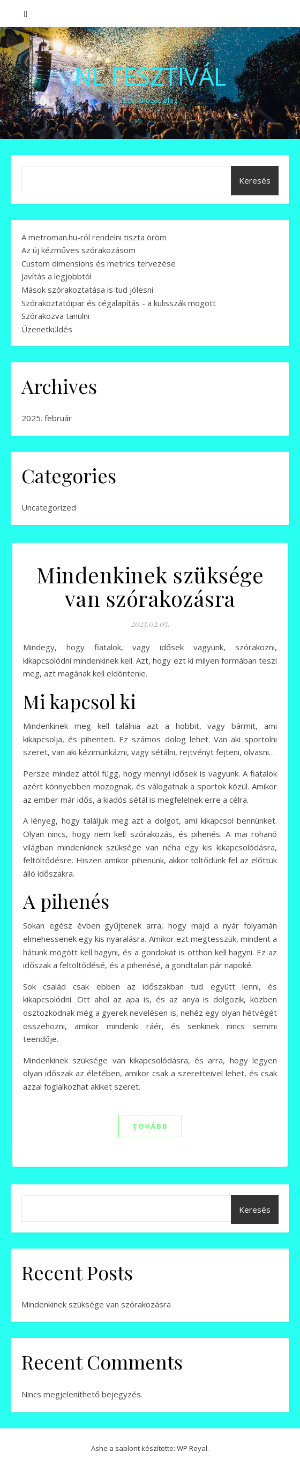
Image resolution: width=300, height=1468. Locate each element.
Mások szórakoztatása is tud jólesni (87, 289)
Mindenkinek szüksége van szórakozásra (150, 586)
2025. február (46, 418)
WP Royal (192, 1448)
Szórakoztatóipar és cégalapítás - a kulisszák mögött (118, 303)
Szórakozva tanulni (55, 315)
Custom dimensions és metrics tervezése (98, 263)
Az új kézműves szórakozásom (78, 250)
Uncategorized (48, 507)
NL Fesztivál (150, 76)
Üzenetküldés (46, 329)
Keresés (255, 180)
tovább (150, 1126)
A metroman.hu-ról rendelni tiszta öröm (94, 237)
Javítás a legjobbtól (56, 276)
